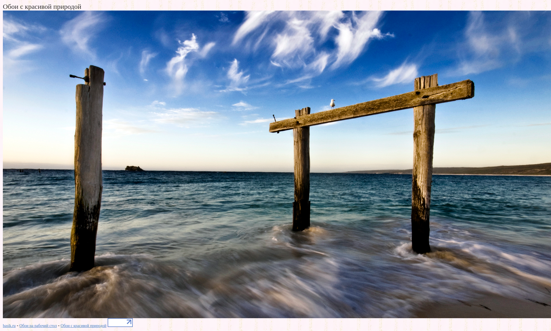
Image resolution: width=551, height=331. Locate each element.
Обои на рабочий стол (38, 326)
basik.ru (9, 326)
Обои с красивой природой (83, 326)
